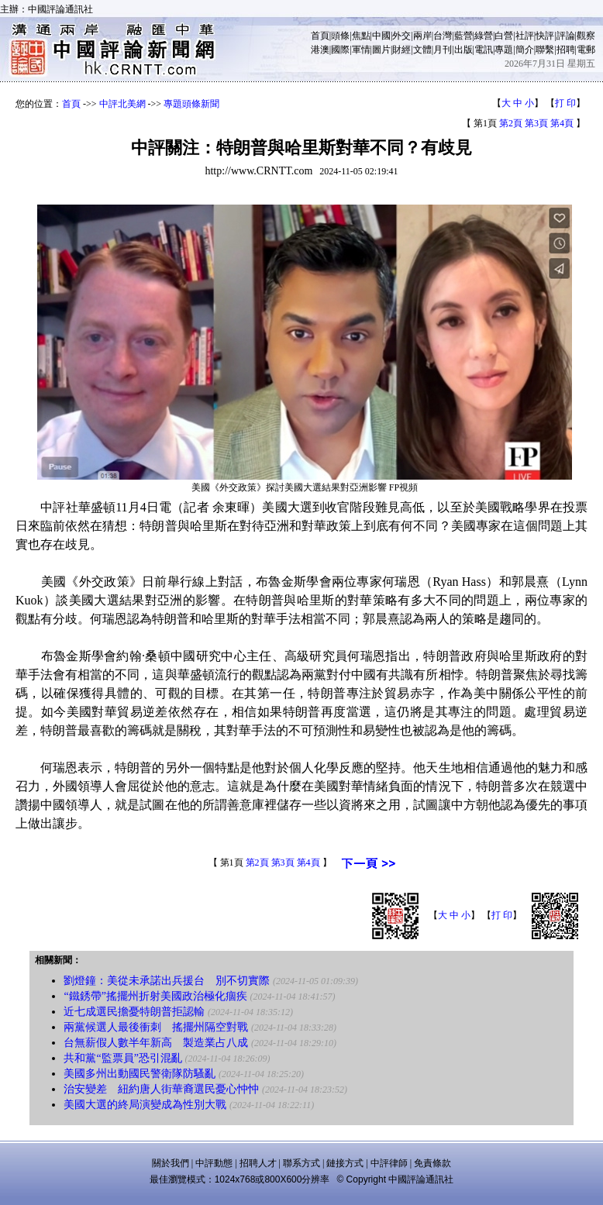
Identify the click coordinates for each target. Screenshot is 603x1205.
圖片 (381, 49)
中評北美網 (122, 103)
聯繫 (545, 49)
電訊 (483, 49)
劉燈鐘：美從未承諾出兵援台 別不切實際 (167, 980)
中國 (381, 35)
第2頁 (510, 123)
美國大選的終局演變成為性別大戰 (145, 1104)
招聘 (565, 49)
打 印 (565, 103)
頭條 (340, 35)
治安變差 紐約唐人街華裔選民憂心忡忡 (161, 1089)
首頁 (320, 35)
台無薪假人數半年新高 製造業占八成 (156, 1042)
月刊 (442, 49)
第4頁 (562, 123)
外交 (401, 35)
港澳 (320, 49)
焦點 (361, 35)
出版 (463, 49)
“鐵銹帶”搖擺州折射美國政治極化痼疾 (155, 996)
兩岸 (422, 35)
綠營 (483, 35)
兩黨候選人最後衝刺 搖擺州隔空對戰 (156, 1027)
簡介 (524, 49)
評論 (565, 35)
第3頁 (536, 123)
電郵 (586, 49)
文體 (422, 49)
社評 (524, 35)
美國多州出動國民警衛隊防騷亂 (139, 1073)
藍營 (463, 35)
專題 (503, 49)
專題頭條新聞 (191, 103)
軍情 (361, 49)
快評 (545, 35)
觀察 (586, 35)
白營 (503, 35)
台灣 (442, 35)
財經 (401, 49)
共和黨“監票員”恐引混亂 (122, 1058)
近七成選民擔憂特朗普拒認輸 (134, 1011)
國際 (340, 49)
